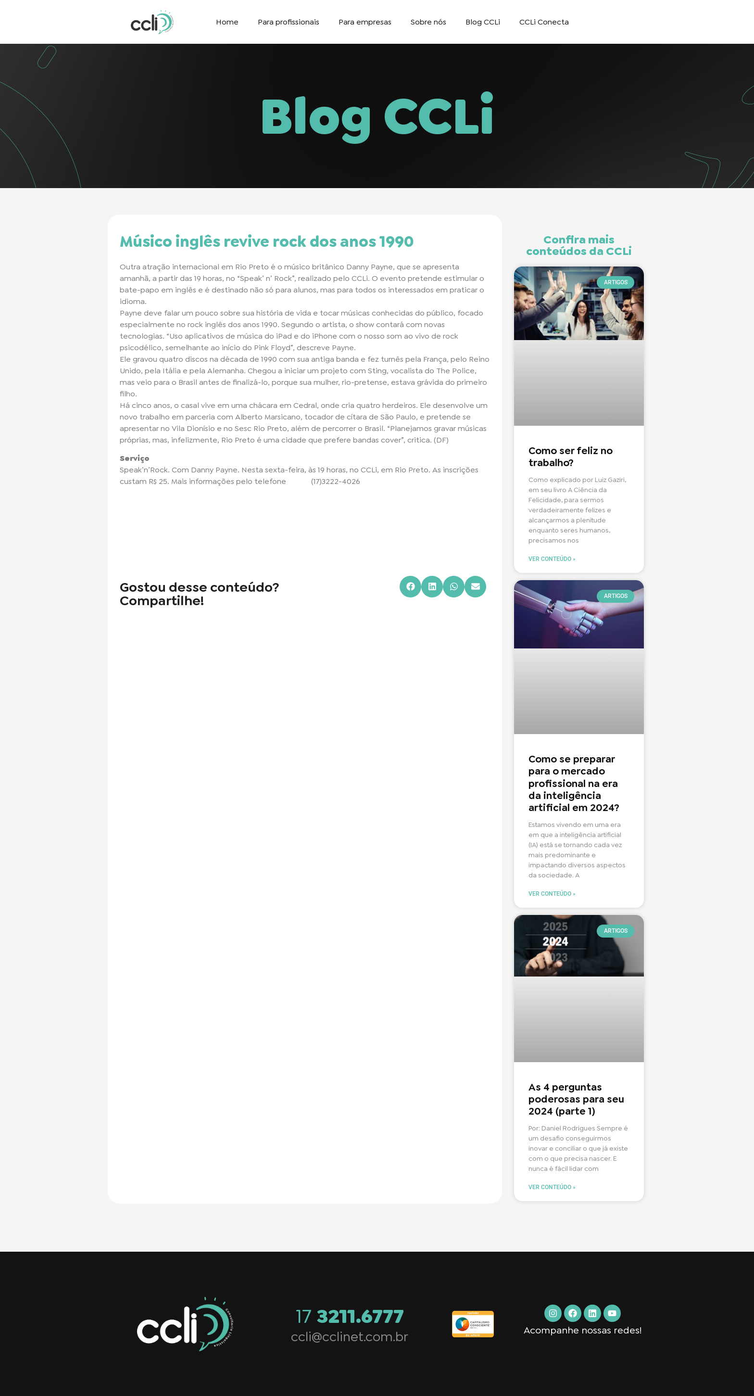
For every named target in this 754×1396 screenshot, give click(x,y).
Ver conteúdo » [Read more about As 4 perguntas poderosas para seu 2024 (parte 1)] (552, 1187)
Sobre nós (428, 22)
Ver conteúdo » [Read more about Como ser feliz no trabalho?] (552, 559)
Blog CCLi (482, 22)
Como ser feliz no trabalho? (570, 457)
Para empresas (365, 22)
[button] (410, 586)
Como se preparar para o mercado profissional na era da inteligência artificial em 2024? (573, 783)
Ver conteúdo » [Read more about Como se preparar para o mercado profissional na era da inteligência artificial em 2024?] (552, 893)
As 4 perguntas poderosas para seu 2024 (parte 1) (576, 1099)
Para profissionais (288, 22)
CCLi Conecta (544, 22)
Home (227, 22)
